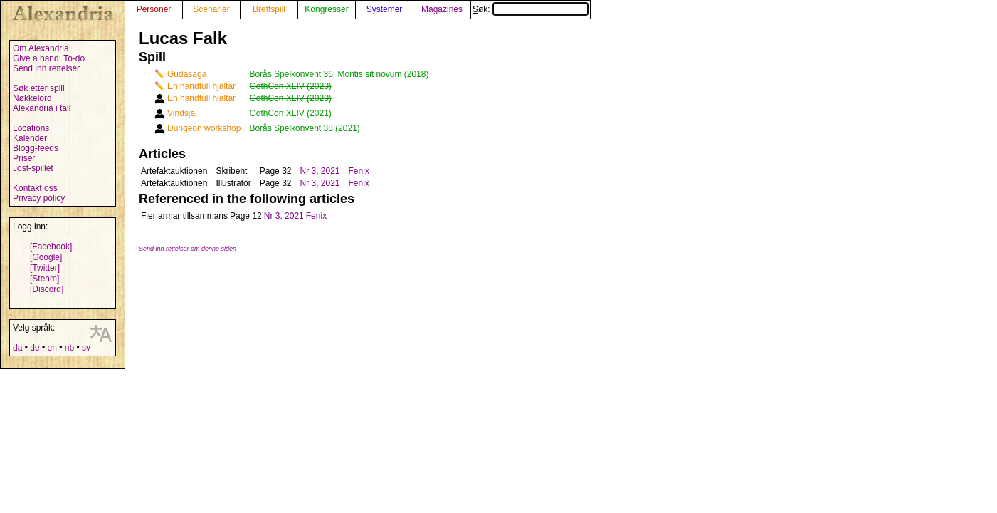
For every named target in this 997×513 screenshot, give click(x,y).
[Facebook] (51, 247)
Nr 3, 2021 (319, 171)
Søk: (531, 9)
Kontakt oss (35, 188)
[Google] (46, 257)
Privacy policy (39, 198)
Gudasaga (186, 74)
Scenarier (211, 9)
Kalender (30, 138)
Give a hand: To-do (49, 58)
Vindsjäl (182, 113)
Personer (154, 9)
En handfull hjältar (201, 86)
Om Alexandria (41, 48)
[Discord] (46, 289)
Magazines (442, 9)
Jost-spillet (33, 168)
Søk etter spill (39, 88)
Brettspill (269, 9)
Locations (31, 128)
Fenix (359, 171)
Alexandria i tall (41, 108)
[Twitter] (45, 268)
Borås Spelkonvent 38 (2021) (304, 128)
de (34, 348)
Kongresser (326, 9)
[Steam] (44, 279)
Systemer (384, 9)
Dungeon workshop (204, 128)
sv (86, 348)
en (51, 348)
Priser (24, 158)
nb (69, 348)
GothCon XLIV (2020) (290, 86)
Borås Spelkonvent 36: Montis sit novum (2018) (338, 74)
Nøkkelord (32, 98)
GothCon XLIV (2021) (290, 113)
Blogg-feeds (35, 148)
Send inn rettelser (46, 68)
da (17, 348)
